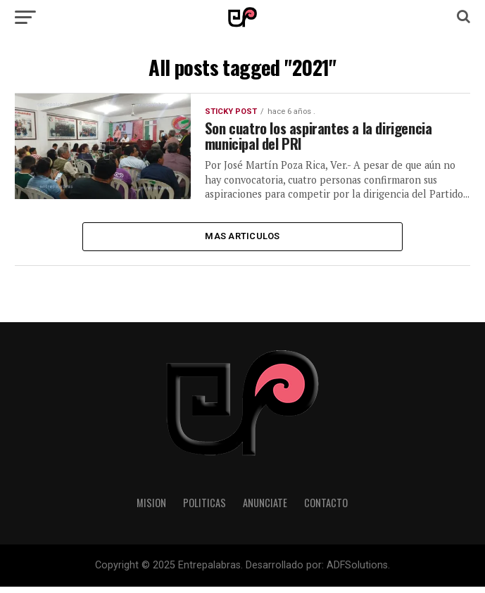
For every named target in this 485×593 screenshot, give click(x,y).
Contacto (326, 508)
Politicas (204, 508)
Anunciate (265, 508)
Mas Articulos (242, 241)
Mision (151, 508)
